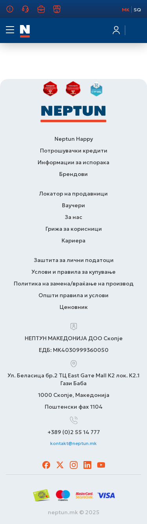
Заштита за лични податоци (74, 260)
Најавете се (115, 30)
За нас (11, 12)
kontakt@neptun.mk (73, 443)
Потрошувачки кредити (73, 150)
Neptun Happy (73, 138)
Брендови (73, 174)
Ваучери (73, 205)
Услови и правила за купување (73, 271)
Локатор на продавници (73, 193)
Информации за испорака (73, 162)
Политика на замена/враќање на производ (74, 283)
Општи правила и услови (73, 295)
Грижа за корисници (30, 12)
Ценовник (74, 306)
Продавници (61, 12)
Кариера (45, 12)
